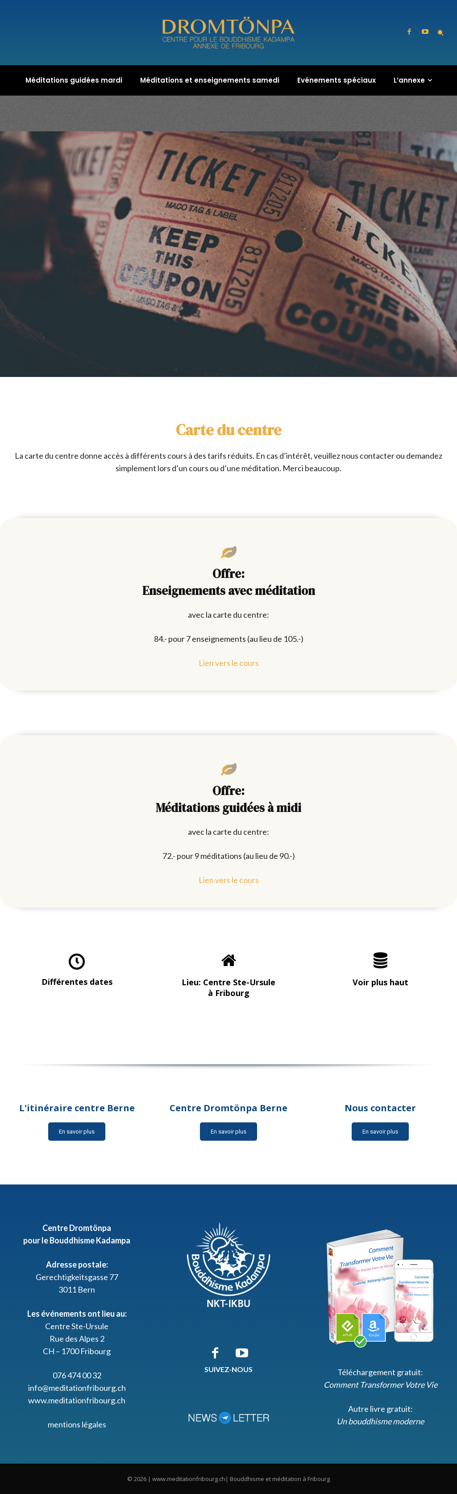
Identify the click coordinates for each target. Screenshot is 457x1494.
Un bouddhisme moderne (380, 1421)
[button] (440, 32)
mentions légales (77, 1424)
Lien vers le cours (229, 663)
